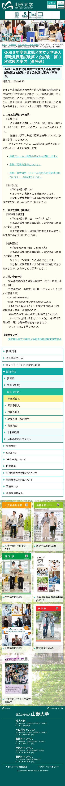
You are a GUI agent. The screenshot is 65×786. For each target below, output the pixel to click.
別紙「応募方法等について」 (25, 164)
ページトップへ (56, 708)
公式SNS (11, 452)
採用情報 (12, 45)
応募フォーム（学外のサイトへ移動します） (34, 156)
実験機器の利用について (19, 479)
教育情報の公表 (14, 358)
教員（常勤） (14, 385)
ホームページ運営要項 (17, 767)
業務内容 (12, 425)
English (51, 7)
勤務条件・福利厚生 (18, 419)
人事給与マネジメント (19, 439)
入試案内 (9, 15)
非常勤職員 (13, 432)
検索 (48, 15)
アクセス (25, 15)
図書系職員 (14, 405)
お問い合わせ (32, 15)
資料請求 (17, 15)
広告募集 (11, 466)
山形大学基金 (56, 15)
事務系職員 (14, 398)
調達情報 (11, 446)
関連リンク (12, 486)
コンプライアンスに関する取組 (23, 364)
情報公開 (11, 351)
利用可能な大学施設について (22, 473)
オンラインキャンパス (40, 15)
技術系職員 (14, 412)
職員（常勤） (14, 391)
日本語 (52, 3)
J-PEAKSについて (16, 459)
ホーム (4, 45)
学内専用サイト (14, 493)
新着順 (10, 378)
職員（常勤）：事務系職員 (28, 45)
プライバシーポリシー (49, 767)
